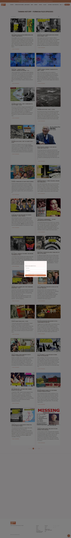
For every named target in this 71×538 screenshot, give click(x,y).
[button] (45, 262)
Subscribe (35, 275)
